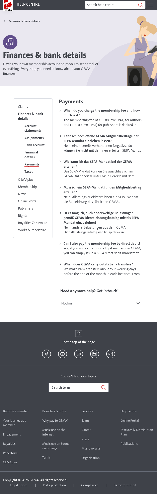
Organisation (91, 458)
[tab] (101, 303)
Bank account (34, 145)
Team (85, 420)
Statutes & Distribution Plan (137, 432)
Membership (27, 186)
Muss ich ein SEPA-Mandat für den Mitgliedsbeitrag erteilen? (102, 189)
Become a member (16, 411)
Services (87, 411)
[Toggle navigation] (151, 5)
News (22, 194)
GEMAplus (25, 179)
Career (86, 430)
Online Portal (27, 201)
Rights (22, 215)
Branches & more (54, 411)
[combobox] (79, 387)
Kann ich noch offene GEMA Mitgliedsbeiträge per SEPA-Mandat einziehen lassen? (101, 138)
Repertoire (10, 453)
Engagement (12, 434)
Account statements (32, 128)
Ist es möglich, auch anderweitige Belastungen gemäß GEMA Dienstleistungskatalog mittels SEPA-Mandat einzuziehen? (102, 218)
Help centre (129, 411)
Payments (31, 164)
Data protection (54, 485)
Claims (23, 106)
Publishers (25, 208)
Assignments (34, 138)
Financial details (31, 154)
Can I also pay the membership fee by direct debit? (102, 243)
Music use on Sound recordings (56, 446)
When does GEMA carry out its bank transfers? (98, 264)
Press (85, 439)
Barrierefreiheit (125, 485)
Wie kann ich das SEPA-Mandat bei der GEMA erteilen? (98, 164)
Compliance (89, 485)
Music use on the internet (53, 432)
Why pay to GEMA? (55, 420)
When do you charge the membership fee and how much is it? (102, 112)
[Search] (115, 5)
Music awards (91, 448)
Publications (129, 444)
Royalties (9, 444)
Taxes (28, 171)
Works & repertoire (32, 230)
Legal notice (19, 485)
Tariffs (46, 457)
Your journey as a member (14, 422)
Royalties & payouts (32, 223)
